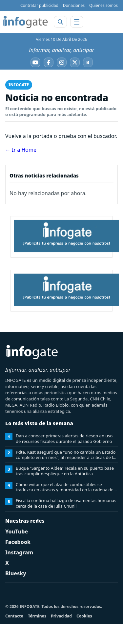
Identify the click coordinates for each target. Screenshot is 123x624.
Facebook (18, 542)
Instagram (19, 552)
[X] (75, 62)
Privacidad (61, 616)
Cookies (84, 616)
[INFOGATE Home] (26, 22)
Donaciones (74, 5)
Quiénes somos (103, 5)
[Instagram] (62, 62)
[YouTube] (35, 62)
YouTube (16, 531)
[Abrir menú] (76, 22)
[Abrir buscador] (60, 22)
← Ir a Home (20, 149)
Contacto (14, 616)
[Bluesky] (88, 62)
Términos (37, 616)
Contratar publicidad (39, 5)
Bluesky (15, 573)
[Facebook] (48, 62)
